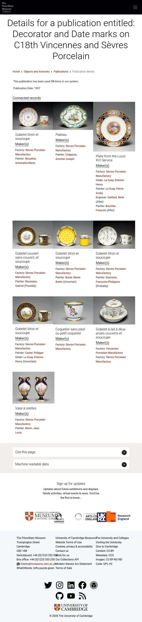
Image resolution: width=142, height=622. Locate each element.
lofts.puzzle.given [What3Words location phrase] (43, 568)
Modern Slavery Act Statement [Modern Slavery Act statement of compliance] (74, 563)
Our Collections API (67, 559)
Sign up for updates (71, 484)
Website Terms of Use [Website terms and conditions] (69, 542)
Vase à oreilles (25, 408)
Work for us (62, 555)
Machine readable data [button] (32, 464)
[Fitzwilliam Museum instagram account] (60, 584)
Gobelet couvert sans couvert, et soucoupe (26, 257)
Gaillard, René (116, 197)
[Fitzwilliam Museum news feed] (82, 595)
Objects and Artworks (37, 71)
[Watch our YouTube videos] (71, 595)
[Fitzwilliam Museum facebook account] (71, 584)
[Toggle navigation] (135, 7)
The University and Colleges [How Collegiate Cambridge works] (112, 538)
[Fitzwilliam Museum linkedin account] (82, 584)
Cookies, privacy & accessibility (74, 546)
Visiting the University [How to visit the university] (109, 542)
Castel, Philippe (34, 352)
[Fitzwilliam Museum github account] (60, 595)
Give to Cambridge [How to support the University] (107, 546)
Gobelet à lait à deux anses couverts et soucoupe (111, 333)
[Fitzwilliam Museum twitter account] (48, 584)
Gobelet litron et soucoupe (26, 137)
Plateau (61, 135)
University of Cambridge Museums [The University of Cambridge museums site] (76, 538)
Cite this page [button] (25, 452)
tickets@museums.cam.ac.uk (38, 563)
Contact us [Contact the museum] (62, 550)
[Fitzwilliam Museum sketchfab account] (93, 584)
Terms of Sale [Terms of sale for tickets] (64, 568)
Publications (61, 71)
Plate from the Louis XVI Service (110, 158)
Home (16, 71)
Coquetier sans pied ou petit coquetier (70, 331)
